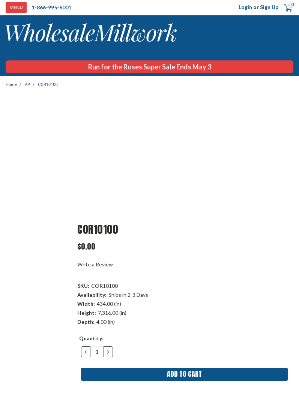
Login (245, 7)
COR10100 (47, 84)
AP (27, 84)
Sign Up (269, 7)
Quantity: (91, 338)
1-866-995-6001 (51, 7)
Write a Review (95, 264)
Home (11, 84)
